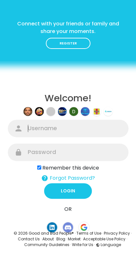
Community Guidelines (46, 244)
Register (68, 43)
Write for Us (82, 244)
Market (74, 239)
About (48, 239)
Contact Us (29, 239)
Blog (60, 239)
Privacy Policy (117, 233)
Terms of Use (88, 233)
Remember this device (70, 167)
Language (108, 244)
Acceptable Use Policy (104, 239)
